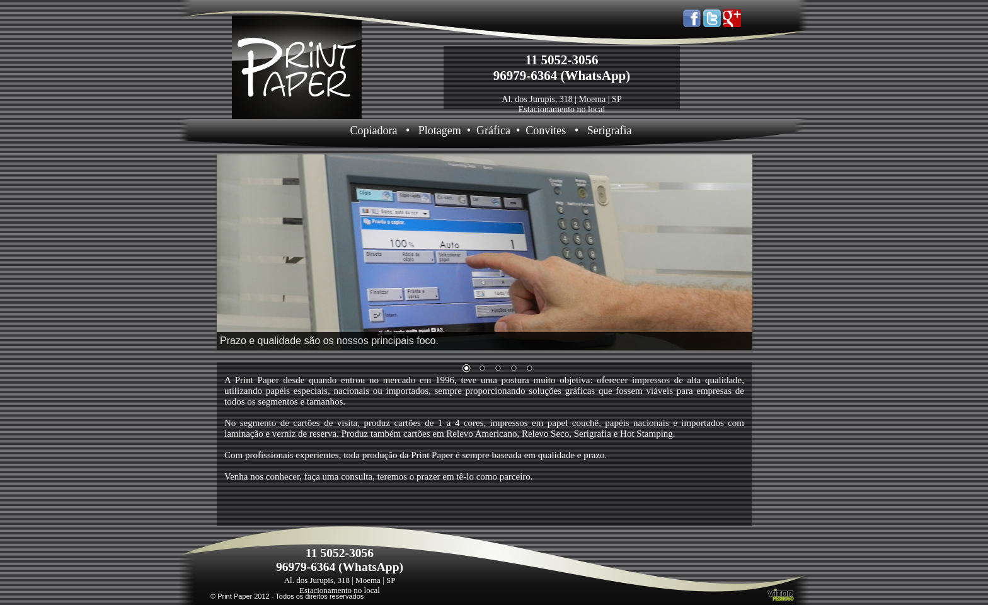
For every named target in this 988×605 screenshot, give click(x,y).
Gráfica (493, 130)
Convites (546, 130)
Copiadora (373, 130)
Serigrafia (609, 130)
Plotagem (439, 130)
